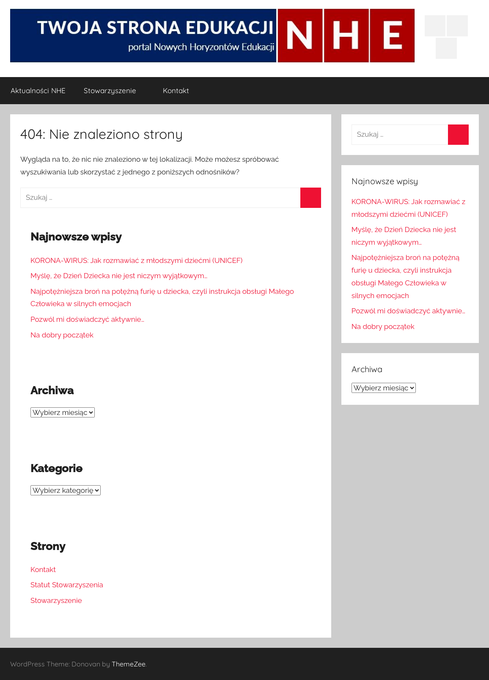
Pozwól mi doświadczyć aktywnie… (87, 319)
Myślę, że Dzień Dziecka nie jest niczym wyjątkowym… (118, 275)
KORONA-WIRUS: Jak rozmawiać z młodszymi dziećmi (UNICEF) (136, 260)
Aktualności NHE (38, 90)
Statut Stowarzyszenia (66, 584)
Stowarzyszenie (114, 90)
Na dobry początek (61, 335)
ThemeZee (129, 664)
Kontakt (176, 90)
